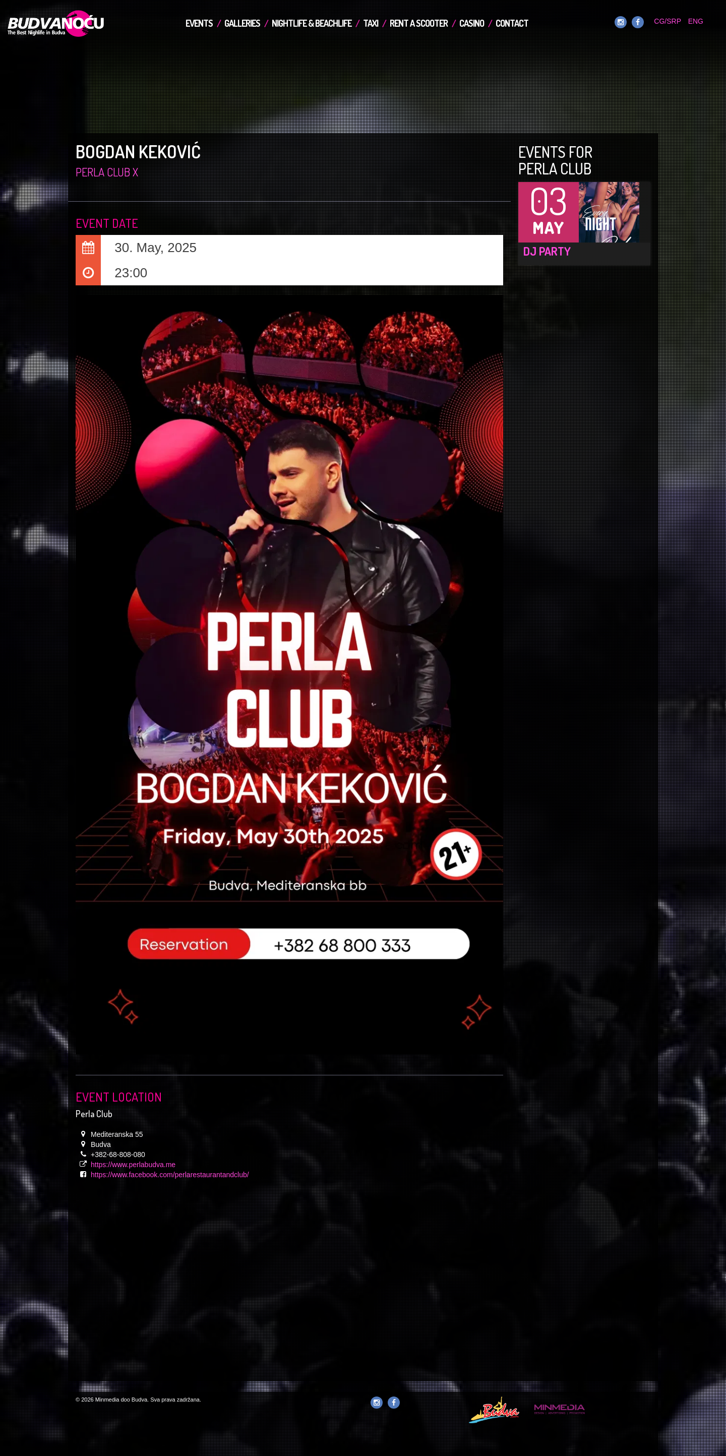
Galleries (242, 23)
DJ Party (547, 251)
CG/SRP (667, 21)
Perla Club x (107, 172)
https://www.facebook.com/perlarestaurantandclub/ (170, 1175)
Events (199, 23)
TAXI (370, 23)
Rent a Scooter (419, 23)
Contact (512, 23)
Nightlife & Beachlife (311, 23)
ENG (695, 21)
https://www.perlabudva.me (133, 1165)
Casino (471, 23)
